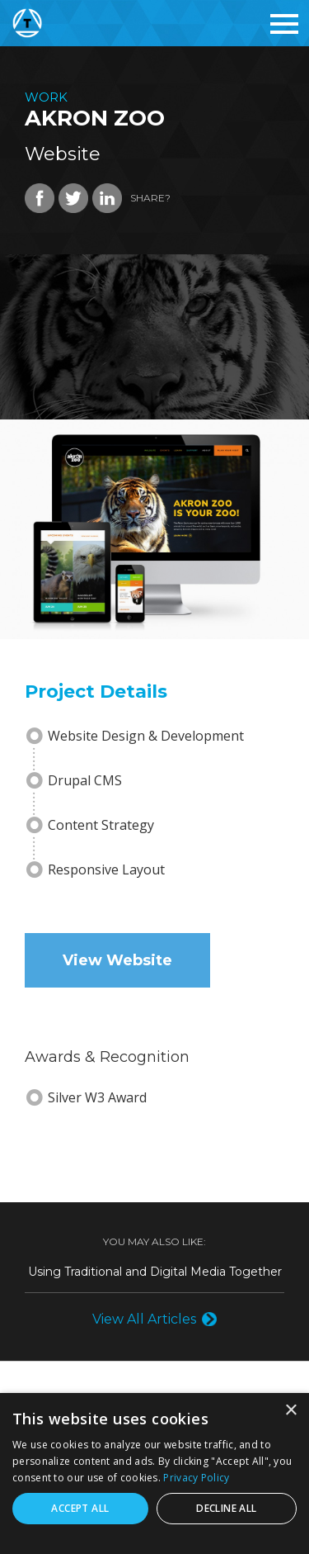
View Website (117, 960)
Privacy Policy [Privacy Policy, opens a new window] (196, 1478)
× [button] (290, 1411)
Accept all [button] (80, 1508)
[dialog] (154, 1473)
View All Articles (144, 1319)
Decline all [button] (226, 1508)
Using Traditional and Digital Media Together (155, 1271)
